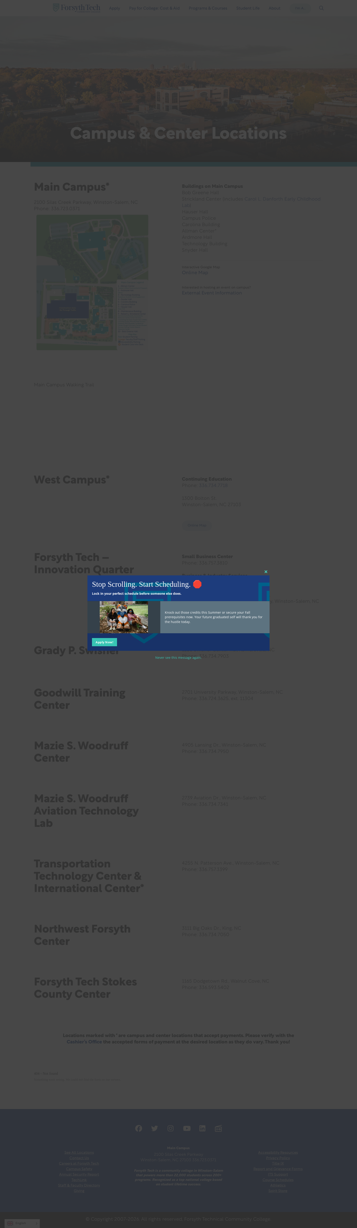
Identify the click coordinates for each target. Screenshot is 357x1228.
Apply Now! (104, 642)
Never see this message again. (178, 657)
